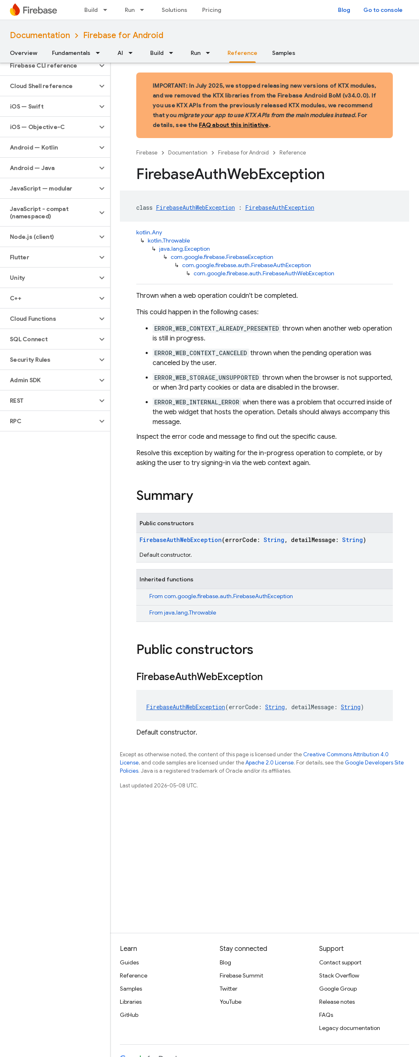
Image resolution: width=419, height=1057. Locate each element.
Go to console (383, 10)
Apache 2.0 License (270, 762)
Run (130, 10)
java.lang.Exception (184, 248)
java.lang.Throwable (190, 612)
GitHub (129, 1014)
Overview (23, 53)
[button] (48, 65)
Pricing (211, 10)
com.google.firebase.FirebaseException (222, 257)
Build (91, 10)
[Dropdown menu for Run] (144, 10)
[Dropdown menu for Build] (107, 10)
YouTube (230, 1001)
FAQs (326, 1014)
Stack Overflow (339, 975)
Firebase (147, 152)
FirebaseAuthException (279, 207)
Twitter (228, 988)
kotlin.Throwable (169, 240)
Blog (344, 10)
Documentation (40, 35)
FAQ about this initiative (233, 125)
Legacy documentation (349, 1028)
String (274, 540)
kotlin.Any (149, 232)
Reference (292, 152)
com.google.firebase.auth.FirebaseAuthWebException (264, 273)
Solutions (174, 10)
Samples (283, 53)
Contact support (340, 962)
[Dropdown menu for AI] (133, 53)
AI (120, 53)
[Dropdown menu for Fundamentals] (100, 53)
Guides (129, 962)
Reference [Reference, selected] (242, 53)
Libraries (131, 1001)
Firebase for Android (123, 35)
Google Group (338, 988)
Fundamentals (71, 53)
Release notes (337, 1001)
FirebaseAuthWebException (195, 207)
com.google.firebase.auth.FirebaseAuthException (246, 265)
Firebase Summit (241, 975)
